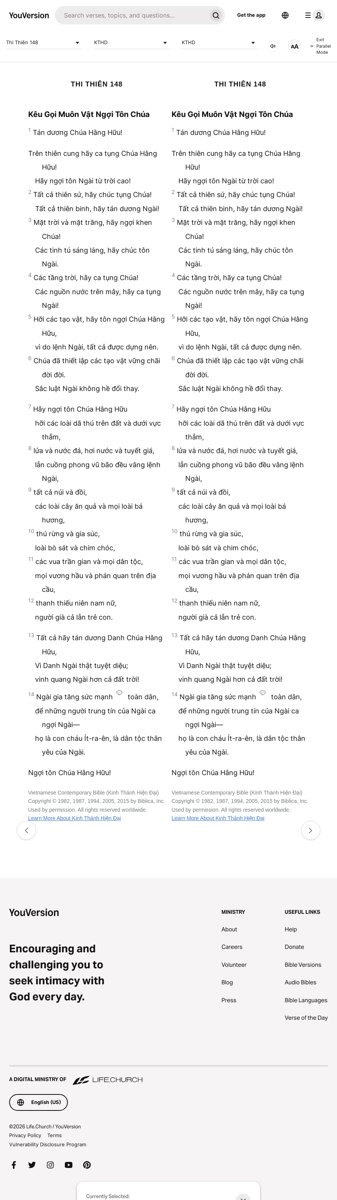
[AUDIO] (273, 46)
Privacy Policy (25, 1135)
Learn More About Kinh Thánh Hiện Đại (74, 818)
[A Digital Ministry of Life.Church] (168, 1076)
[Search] (131, 15)
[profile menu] (313, 15)
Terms (54, 1135)
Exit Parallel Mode (320, 46)
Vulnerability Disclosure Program (47, 1144)
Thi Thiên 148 (44, 42)
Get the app (251, 15)
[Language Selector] (285, 15)
